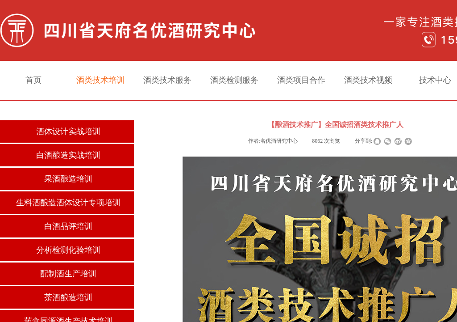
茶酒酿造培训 (68, 297)
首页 (33, 80)
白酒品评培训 (68, 226)
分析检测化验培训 (68, 250)
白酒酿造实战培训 (68, 155)
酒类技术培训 (100, 80)
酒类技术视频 (368, 80)
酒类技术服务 (167, 80)
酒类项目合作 (301, 80)
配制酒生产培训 (68, 273)
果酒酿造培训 (68, 178)
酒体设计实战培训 (68, 131)
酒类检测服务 (234, 80)
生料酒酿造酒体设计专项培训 (68, 202)
